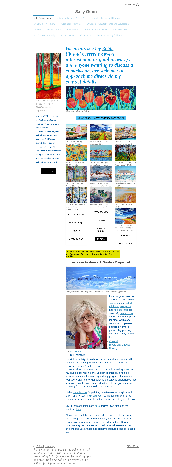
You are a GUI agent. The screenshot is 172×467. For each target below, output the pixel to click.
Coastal (113, 341)
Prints (76, 231)
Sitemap (50, 446)
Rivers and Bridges (119, 344)
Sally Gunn (86, 11)
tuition (126, 369)
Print (38, 446)
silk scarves (95, 395)
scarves (113, 303)
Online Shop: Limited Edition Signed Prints (101, 118)
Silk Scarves (125, 243)
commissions (80, 392)
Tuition (101, 239)
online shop (126, 313)
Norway (101, 220)
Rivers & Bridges (101, 229)
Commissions (76, 239)
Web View (133, 446)
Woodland (125, 235)
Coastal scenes (76, 214)
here (97, 405)
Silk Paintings (76, 222)
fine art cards (101, 212)
